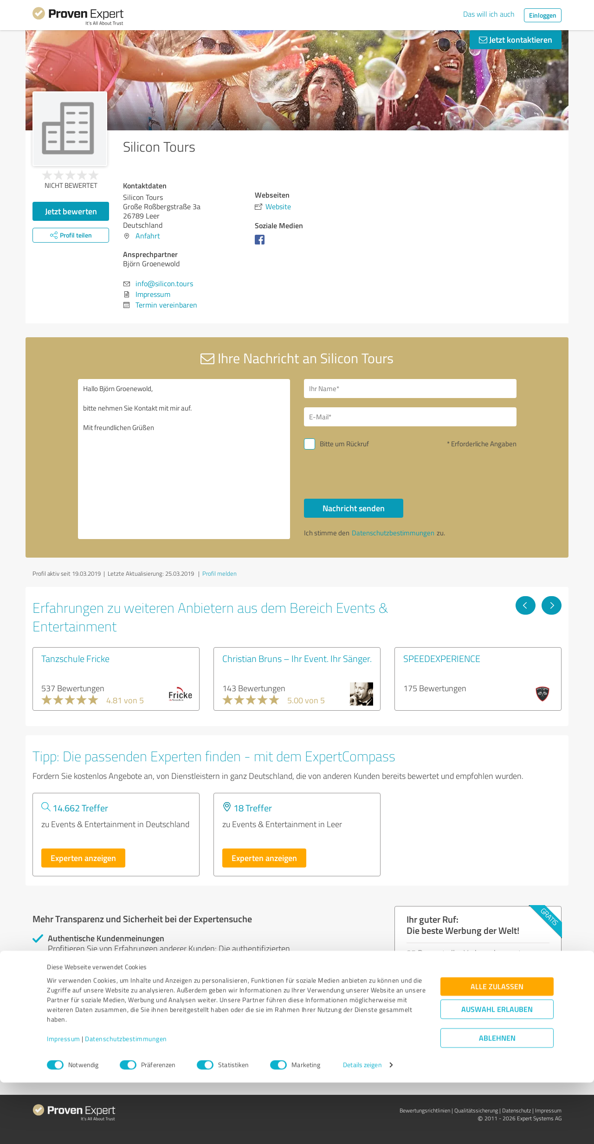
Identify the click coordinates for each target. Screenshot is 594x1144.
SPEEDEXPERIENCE (441, 658)
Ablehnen (497, 1099)
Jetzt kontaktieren (515, 39)
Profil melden (219, 573)
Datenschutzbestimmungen (126, 1100)
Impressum (63, 1100)
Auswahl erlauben (497, 1071)
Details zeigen (362, 1126)
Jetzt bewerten (71, 211)
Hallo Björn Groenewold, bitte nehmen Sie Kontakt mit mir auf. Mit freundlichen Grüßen (184, 459)
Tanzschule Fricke (75, 658)
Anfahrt (148, 236)
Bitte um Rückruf (344, 444)
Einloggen (542, 15)
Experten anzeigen (83, 858)
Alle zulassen (497, 1048)
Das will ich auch (489, 14)
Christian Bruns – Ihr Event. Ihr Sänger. (297, 658)
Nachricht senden (354, 508)
